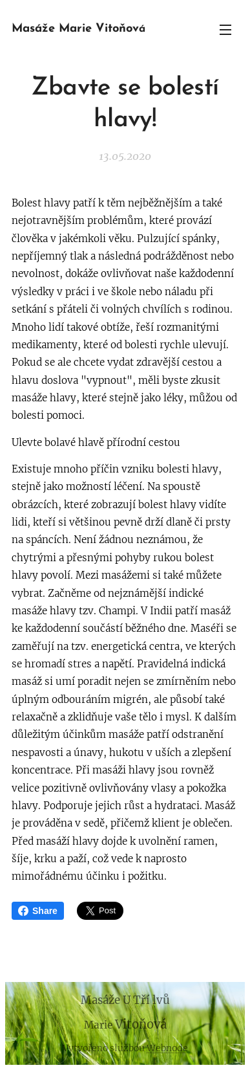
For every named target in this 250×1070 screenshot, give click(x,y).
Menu (225, 29)
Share (37, 911)
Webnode (167, 1048)
